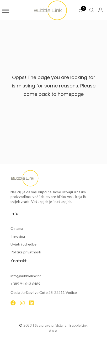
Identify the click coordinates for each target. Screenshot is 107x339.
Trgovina (17, 236)
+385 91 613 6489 (25, 283)
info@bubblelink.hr (25, 276)
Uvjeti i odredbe (23, 244)
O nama (16, 228)
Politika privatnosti (25, 252)
